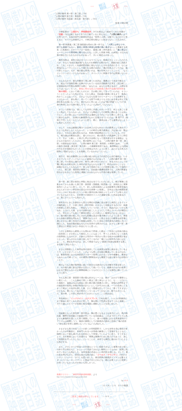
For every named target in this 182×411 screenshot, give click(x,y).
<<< (92, 6)
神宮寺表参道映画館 (82, 374)
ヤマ (126, 381)
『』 (81, 32)
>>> (126, 6)
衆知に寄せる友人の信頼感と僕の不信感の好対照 (101, 89)
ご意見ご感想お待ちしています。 (85, 396)
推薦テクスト (63, 374)
